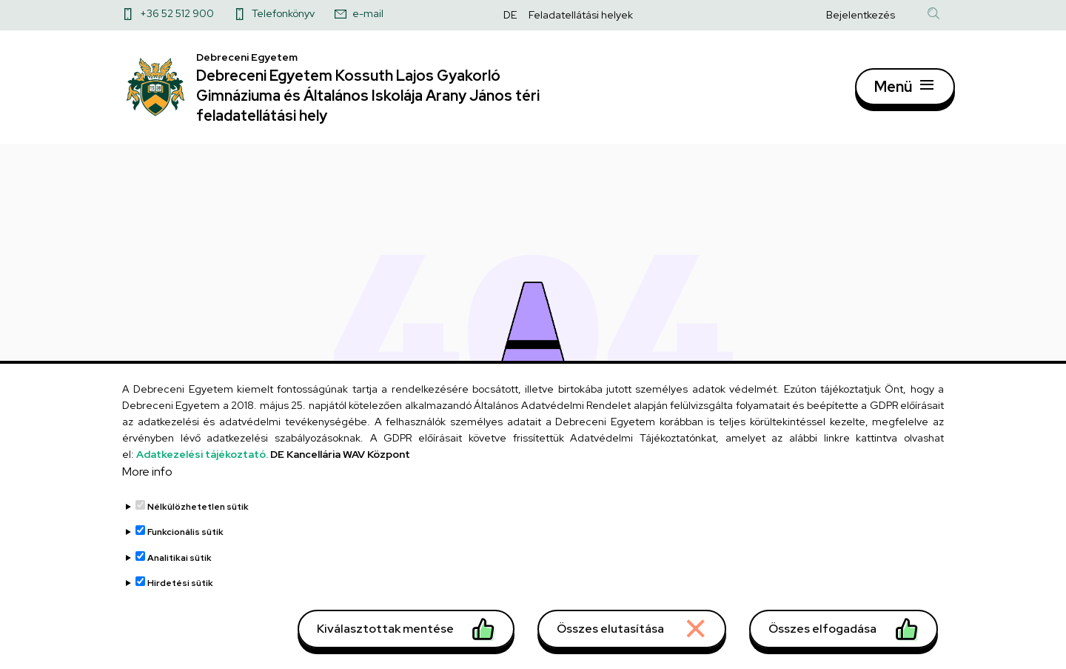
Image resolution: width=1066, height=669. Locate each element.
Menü (893, 92)
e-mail (367, 13)
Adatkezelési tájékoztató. (202, 463)
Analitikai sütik (179, 567)
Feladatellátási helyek (581, 14)
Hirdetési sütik (180, 593)
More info (147, 481)
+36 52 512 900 (177, 13)
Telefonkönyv (283, 13)
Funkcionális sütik (185, 541)
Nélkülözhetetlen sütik (198, 516)
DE (510, 14)
